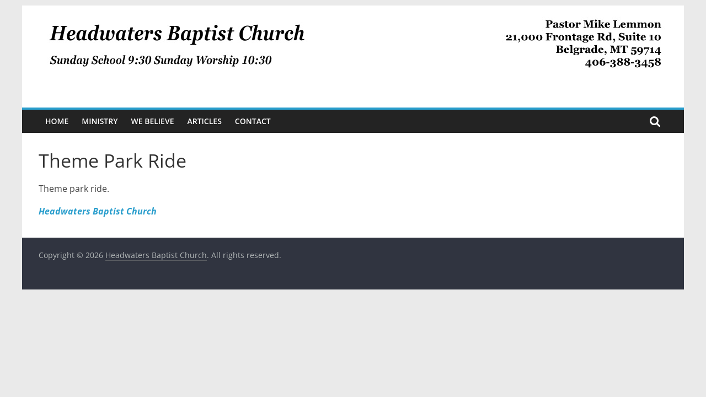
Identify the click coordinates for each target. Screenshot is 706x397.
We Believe (152, 121)
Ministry (99, 121)
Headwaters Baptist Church (98, 211)
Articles (204, 121)
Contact (253, 121)
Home (56, 121)
